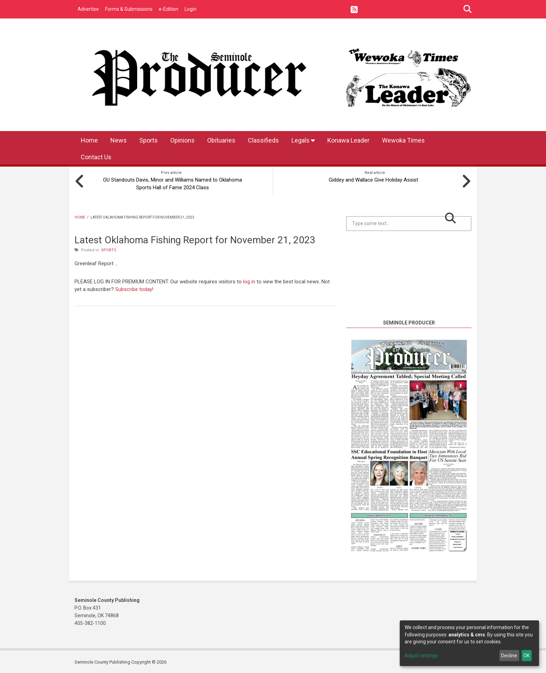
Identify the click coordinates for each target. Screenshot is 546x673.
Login (190, 9)
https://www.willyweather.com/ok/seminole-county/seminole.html (409, 309)
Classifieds (263, 140)
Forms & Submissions (129, 9)
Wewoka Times (403, 140)
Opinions (182, 140)
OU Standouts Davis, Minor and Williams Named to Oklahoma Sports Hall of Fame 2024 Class (171, 183)
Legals (303, 140)
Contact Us (96, 157)
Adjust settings (421, 655)
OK (526, 655)
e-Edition (168, 9)
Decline (509, 655)
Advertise (88, 9)
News (118, 140)
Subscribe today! (134, 288)
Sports (148, 140)
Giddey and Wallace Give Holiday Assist (375, 179)
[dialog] (469, 643)
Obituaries (221, 140)
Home (89, 140)
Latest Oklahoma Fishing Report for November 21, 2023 (195, 238)
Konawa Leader (348, 140)
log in (249, 280)
